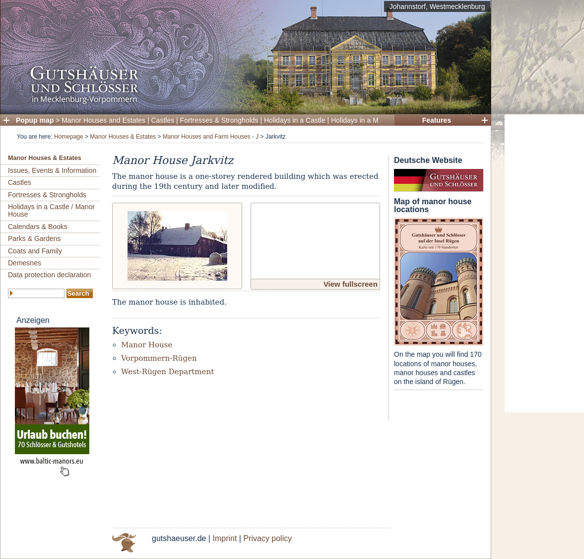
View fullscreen (351, 284)
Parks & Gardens (34, 238)
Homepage (68, 136)
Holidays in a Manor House (372, 120)
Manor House (146, 344)
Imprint (224, 538)
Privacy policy (267, 538)
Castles (163, 120)
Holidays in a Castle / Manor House (51, 210)
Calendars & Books (37, 227)
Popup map (35, 120)
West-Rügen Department (167, 371)
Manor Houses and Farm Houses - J (211, 136)
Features (436, 120)
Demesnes (24, 263)
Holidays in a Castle (294, 120)
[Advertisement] (544, 263)
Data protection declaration (49, 275)
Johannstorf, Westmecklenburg (437, 6)
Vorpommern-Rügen (159, 358)
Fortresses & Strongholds (219, 120)
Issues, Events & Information (52, 170)
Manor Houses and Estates (103, 120)
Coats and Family (35, 251)
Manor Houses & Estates (123, 136)
